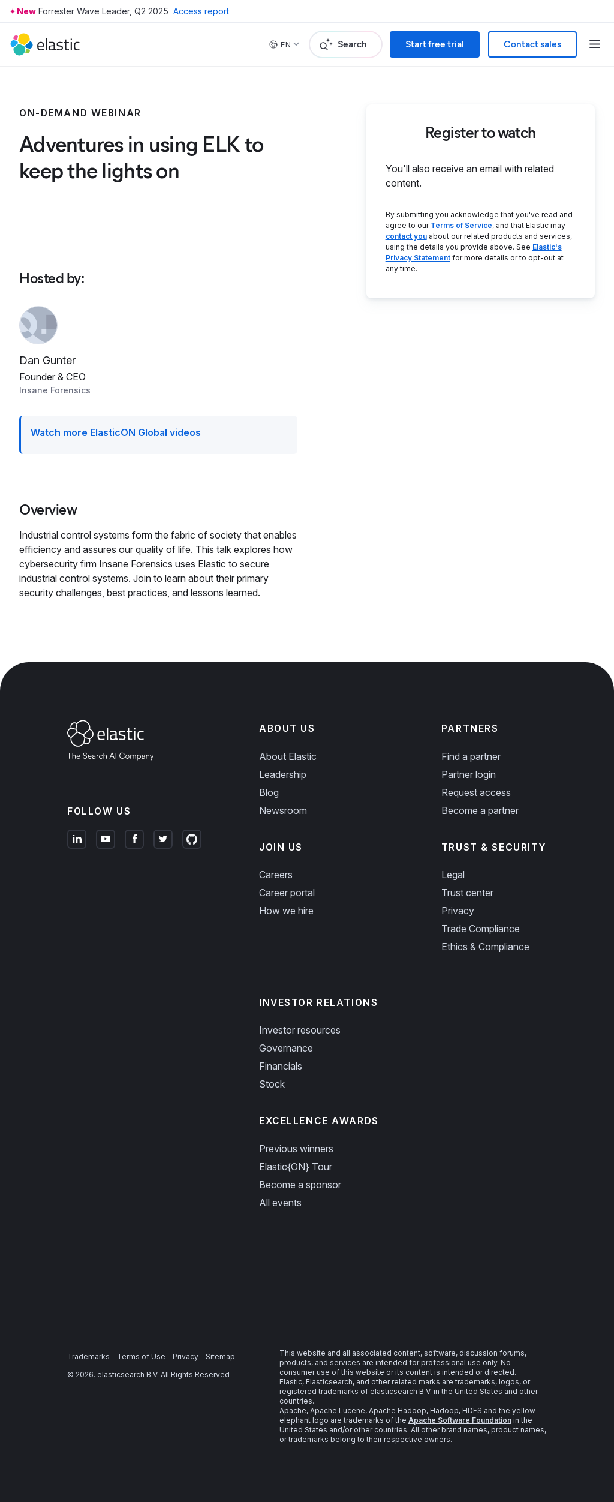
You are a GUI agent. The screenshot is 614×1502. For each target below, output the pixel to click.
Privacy (457, 911)
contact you (406, 236)
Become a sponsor (300, 1185)
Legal (453, 875)
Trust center (467, 893)
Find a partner (471, 756)
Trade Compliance (480, 929)
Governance (286, 1048)
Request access (476, 792)
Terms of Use (141, 1356)
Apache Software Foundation (459, 1420)
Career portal (287, 893)
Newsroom (283, 810)
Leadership (282, 774)
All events (280, 1203)
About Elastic (288, 756)
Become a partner (480, 810)
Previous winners (296, 1149)
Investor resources (300, 1030)
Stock (272, 1084)
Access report (201, 11)
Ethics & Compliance (485, 947)
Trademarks (88, 1356)
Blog (269, 792)
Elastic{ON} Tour (295, 1167)
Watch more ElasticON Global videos (116, 432)
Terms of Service (461, 225)
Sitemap (220, 1356)
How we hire (286, 911)
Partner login (468, 774)
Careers (276, 875)
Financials (280, 1066)
